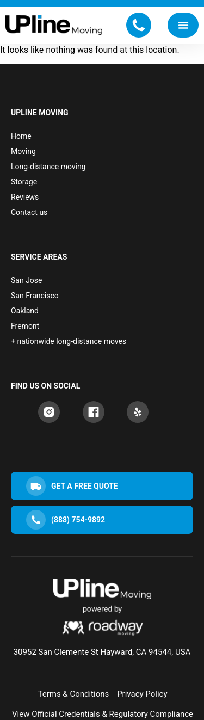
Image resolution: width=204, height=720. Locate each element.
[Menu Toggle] (183, 25)
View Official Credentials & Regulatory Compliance (102, 714)
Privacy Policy (142, 694)
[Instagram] (49, 412)
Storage (24, 181)
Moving (23, 151)
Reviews (25, 197)
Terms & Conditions (73, 694)
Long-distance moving (48, 166)
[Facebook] (93, 412)
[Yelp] (138, 412)
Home (21, 136)
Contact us (29, 212)
